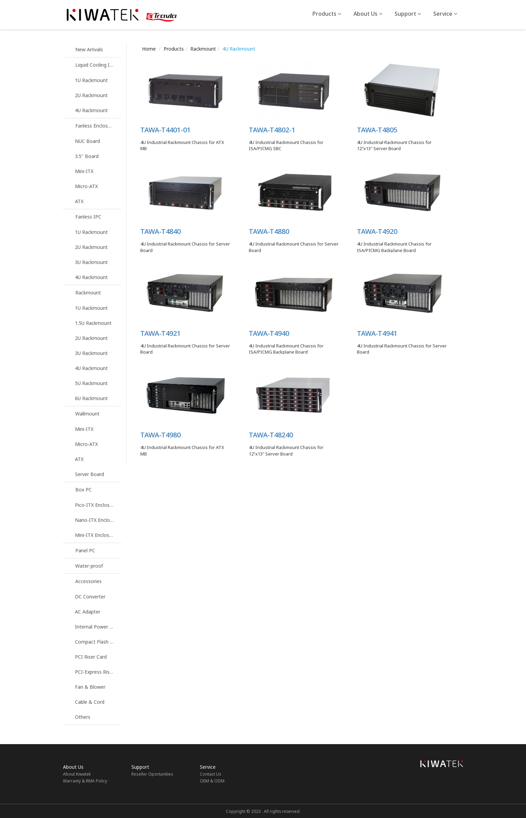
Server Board (89, 474)
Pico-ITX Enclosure (96, 505)
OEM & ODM (212, 781)
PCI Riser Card (91, 657)
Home (149, 48)
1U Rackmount (91, 80)
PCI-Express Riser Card (98, 672)
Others (82, 717)
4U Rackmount (91, 110)
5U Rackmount (91, 383)
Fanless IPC (88, 216)
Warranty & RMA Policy (85, 781)
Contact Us (210, 774)
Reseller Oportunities (152, 774)
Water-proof (89, 566)
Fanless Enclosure (95, 125)
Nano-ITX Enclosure (97, 520)
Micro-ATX (86, 186)
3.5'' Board (87, 156)
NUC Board (87, 141)
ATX (79, 201)
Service (445, 13)
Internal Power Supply (98, 626)
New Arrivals (89, 49)
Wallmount (87, 413)
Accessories (88, 581)
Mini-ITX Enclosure (95, 535)
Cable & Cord (89, 702)
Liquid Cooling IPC (95, 65)
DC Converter (90, 596)
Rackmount (88, 292)
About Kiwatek (77, 774)
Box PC (83, 489)
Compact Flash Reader (98, 641)
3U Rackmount (91, 262)
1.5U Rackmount (93, 323)
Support (408, 13)
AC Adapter (87, 611)
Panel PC (85, 550)
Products (326, 13)
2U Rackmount (91, 95)
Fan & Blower (90, 687)
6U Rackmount (91, 398)
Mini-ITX (84, 171)
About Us (368, 13)
